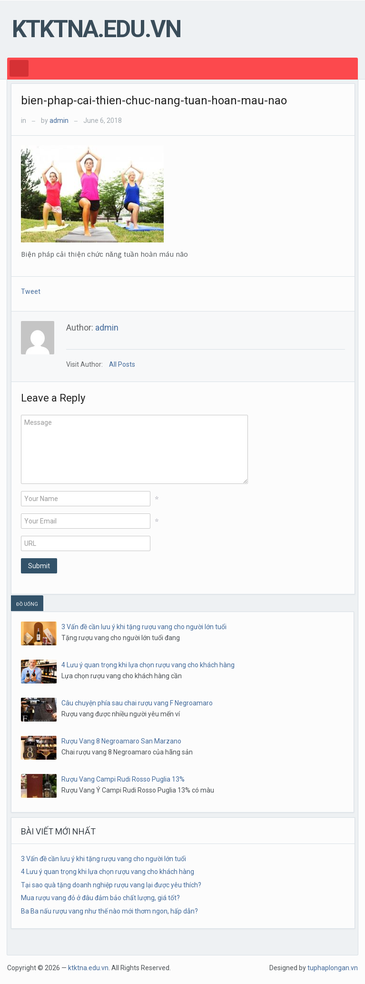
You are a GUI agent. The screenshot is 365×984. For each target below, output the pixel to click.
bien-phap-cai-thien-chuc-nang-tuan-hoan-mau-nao (154, 100)
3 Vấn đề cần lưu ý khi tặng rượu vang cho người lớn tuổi (144, 627)
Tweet (30, 291)
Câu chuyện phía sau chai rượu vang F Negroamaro (137, 703)
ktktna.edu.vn (96, 29)
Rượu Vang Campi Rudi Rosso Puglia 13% (123, 779)
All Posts (122, 364)
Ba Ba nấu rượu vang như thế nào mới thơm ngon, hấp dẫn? (109, 911)
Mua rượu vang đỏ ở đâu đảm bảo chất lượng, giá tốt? (100, 898)
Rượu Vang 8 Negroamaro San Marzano (121, 741)
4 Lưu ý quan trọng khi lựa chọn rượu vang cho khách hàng (148, 665)
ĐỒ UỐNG (27, 604)
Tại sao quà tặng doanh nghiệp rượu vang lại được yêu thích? (111, 885)
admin (59, 120)
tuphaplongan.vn (332, 968)
